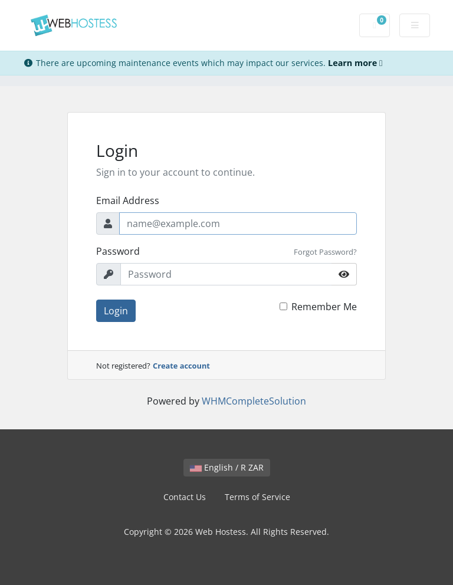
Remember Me (324, 306)
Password (118, 251)
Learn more (355, 62)
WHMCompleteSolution (254, 401)
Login (116, 310)
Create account (181, 365)
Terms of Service (257, 496)
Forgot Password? (325, 252)
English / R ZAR (227, 467)
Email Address (127, 200)
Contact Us (184, 496)
